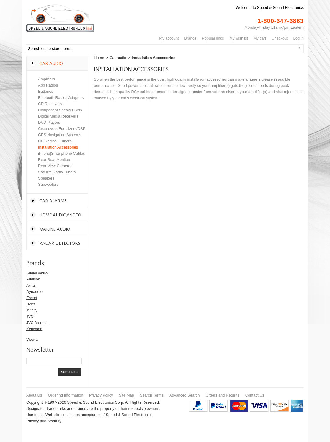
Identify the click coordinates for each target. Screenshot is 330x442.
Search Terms (152, 395)
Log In (298, 38)
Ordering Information (65, 395)
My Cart (260, 38)
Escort (31, 298)
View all (33, 339)
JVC (30, 316)
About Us (34, 395)
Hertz (30, 304)
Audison (33, 279)
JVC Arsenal (37, 322)
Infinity (31, 310)
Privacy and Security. (44, 421)
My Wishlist (238, 38)
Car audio (118, 58)
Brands (190, 38)
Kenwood (34, 329)
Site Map (126, 395)
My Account (169, 38)
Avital (31, 285)
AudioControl (37, 273)
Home (99, 58)
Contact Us (254, 395)
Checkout (280, 38)
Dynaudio (34, 291)
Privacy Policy (101, 395)
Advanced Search (184, 395)
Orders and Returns (222, 395)
